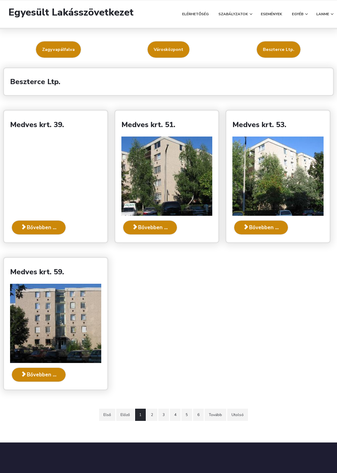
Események (271, 14)
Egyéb (297, 14)
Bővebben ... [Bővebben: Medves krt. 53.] (261, 227)
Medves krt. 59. (37, 272)
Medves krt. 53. (259, 125)
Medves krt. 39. (37, 125)
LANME (322, 14)
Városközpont (168, 49)
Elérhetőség (195, 14)
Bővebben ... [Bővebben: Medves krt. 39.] (38, 227)
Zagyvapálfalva (58, 49)
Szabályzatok (233, 14)
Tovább (215, 414)
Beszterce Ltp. (278, 49)
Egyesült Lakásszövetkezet (71, 12)
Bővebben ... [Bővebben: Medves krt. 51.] (150, 227)
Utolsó (237, 414)
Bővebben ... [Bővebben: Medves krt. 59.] (38, 374)
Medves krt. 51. (148, 125)
